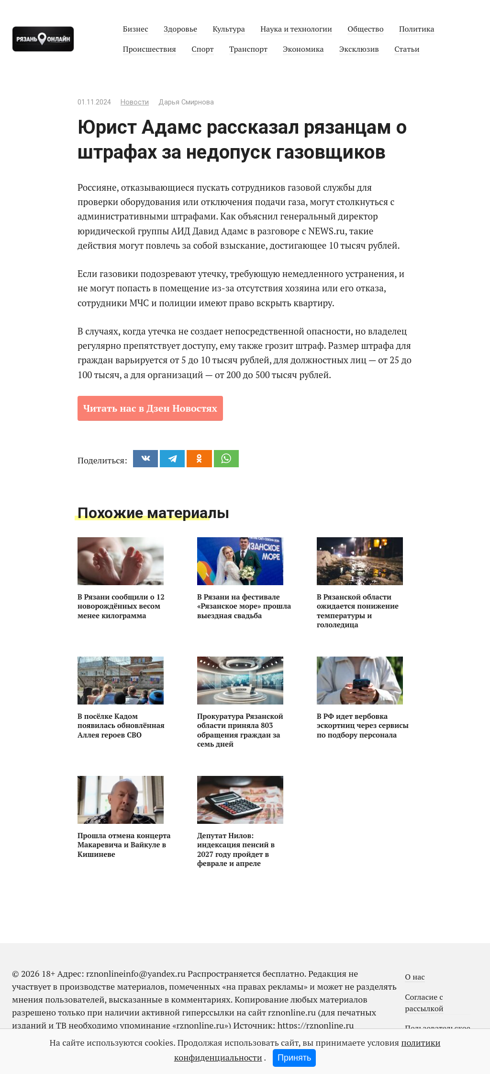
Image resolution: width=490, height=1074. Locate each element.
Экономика (303, 49)
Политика (416, 28)
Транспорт (248, 49)
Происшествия (149, 49)
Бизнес (135, 28)
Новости (135, 102)
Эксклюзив (359, 49)
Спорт (202, 49)
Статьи (406, 49)
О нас (415, 976)
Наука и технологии (296, 28)
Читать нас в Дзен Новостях (150, 408)
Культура (228, 28)
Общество (365, 28)
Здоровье (180, 28)
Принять (294, 1057)
